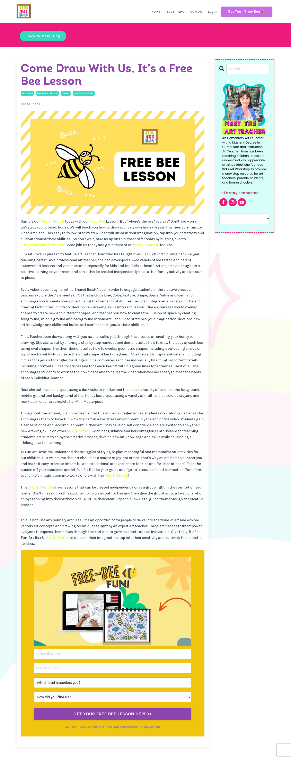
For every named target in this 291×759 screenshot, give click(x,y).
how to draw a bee (84, 93)
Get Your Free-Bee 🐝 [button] (247, 11)
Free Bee (97, 221)
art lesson (27, 93)
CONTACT (197, 12)
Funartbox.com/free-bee (42, 245)
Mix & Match (52, 221)
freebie (66, 93)
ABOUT (169, 12)
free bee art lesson (47, 93)
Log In (212, 12)
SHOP (182, 12)
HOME (155, 12)
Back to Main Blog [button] (43, 36)
